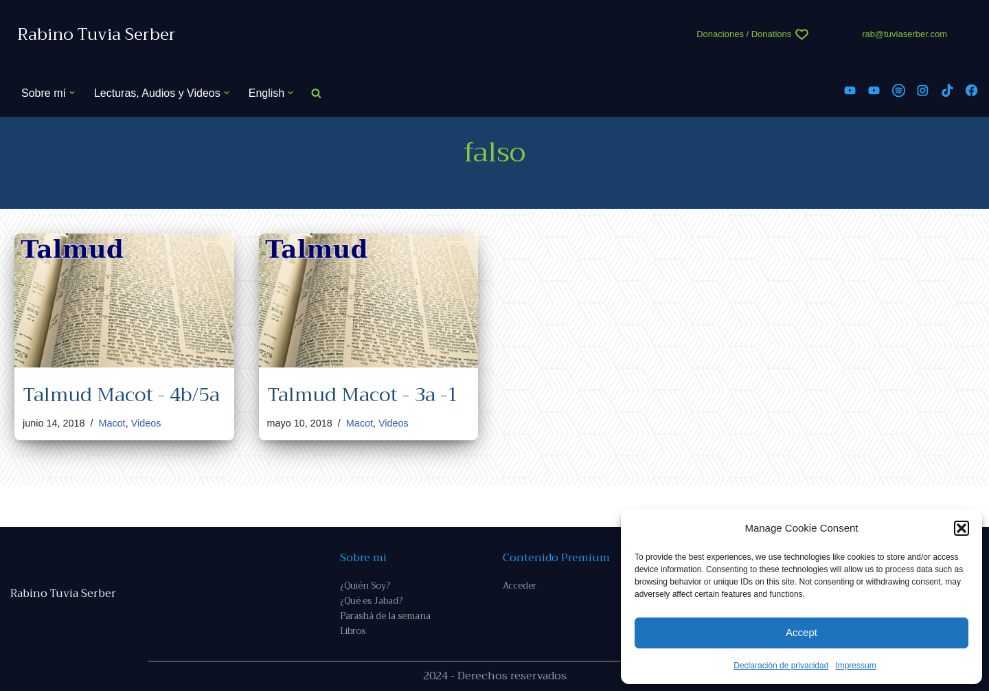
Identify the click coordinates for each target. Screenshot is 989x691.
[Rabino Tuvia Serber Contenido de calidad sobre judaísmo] (96, 35)
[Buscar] (316, 93)
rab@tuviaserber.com (904, 34)
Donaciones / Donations (743, 34)
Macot (111, 423)
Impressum (855, 665)
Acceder (519, 585)
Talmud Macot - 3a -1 (362, 394)
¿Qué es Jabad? (371, 601)
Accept (801, 632)
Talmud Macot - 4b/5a (121, 394)
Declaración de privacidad (781, 665)
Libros (352, 631)
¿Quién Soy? (365, 585)
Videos (146, 423)
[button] (961, 528)
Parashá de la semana (385, 616)
